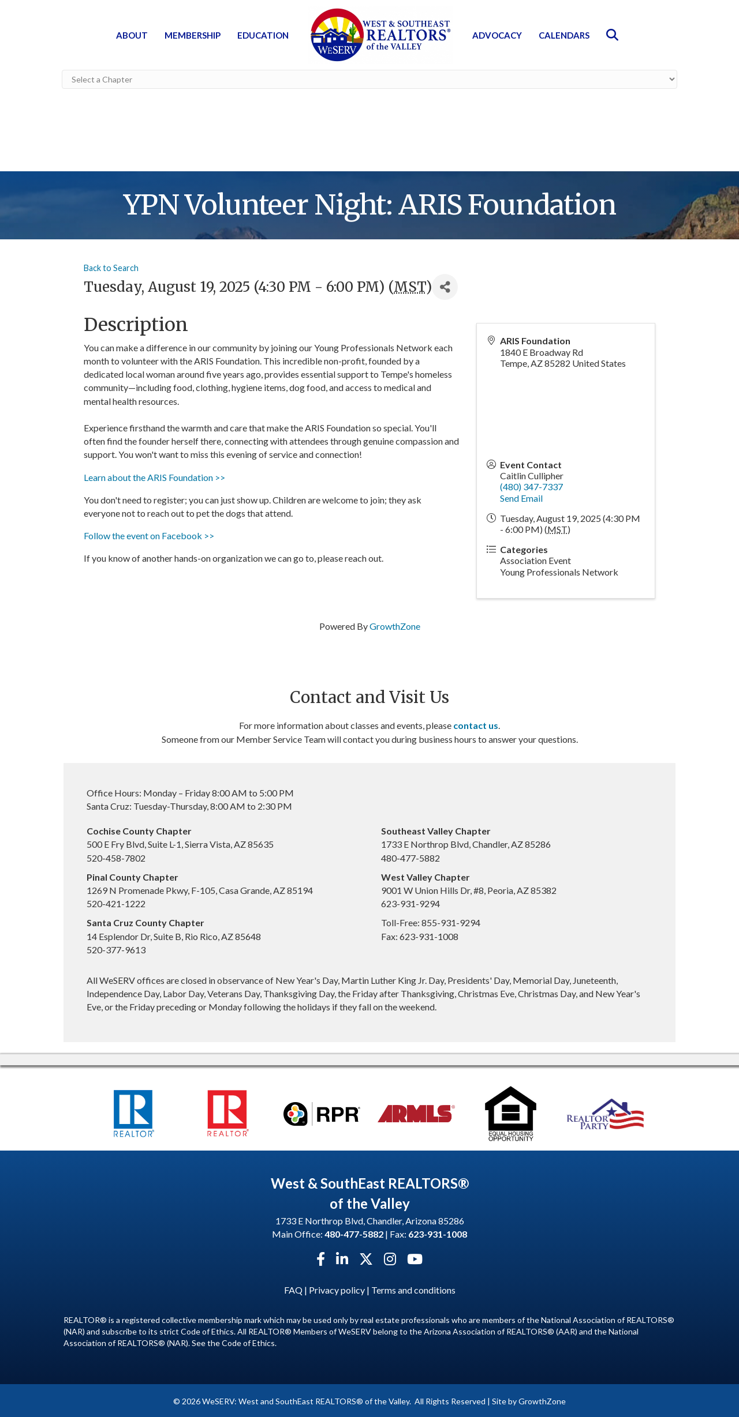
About (132, 35)
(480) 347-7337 (531, 485)
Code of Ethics (248, 1342)
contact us (475, 724)
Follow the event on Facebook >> (149, 534)
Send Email (521, 496)
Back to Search (111, 266)
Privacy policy (337, 1288)
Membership (193, 35)
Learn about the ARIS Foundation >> (154, 475)
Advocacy (497, 35)
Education (263, 35)
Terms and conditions (413, 1288)
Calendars (564, 35)
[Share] (445, 286)
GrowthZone (395, 624)
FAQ (293, 1288)
